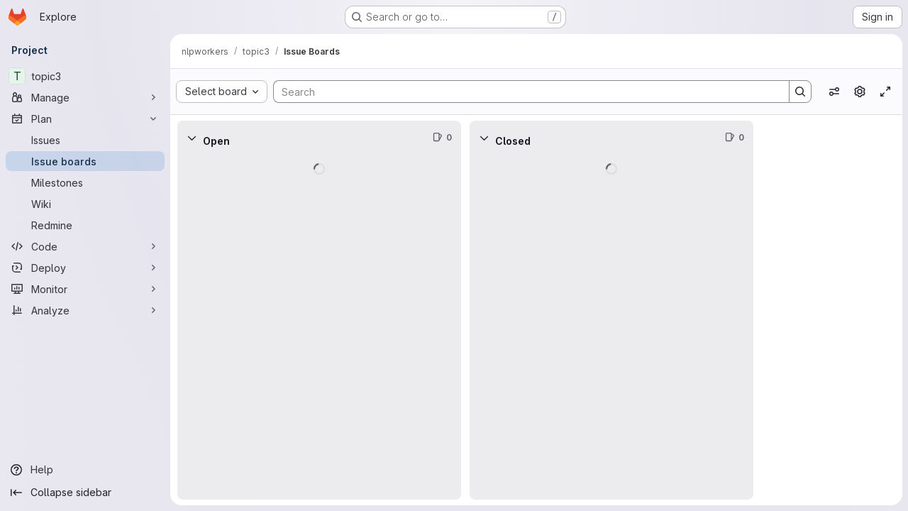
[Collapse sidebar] (85, 492)
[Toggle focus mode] (885, 91)
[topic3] (85, 76)
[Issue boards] (85, 161)
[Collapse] (191, 137)
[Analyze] (85, 310)
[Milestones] (85, 182)
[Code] (85, 246)
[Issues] (85, 140)
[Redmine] (85, 225)
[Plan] (85, 118)
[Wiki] (85, 204)
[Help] (85, 470)
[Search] (524, 91)
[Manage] (85, 97)
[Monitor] (85, 289)
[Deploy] (85, 268)
